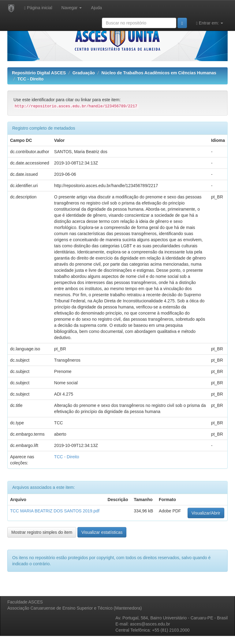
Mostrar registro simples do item (41, 532)
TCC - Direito (30, 78)
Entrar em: (209, 23)
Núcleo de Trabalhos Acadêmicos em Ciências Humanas (159, 72)
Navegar (72, 7)
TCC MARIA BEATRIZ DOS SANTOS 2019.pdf (54, 510)
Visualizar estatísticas (101, 532)
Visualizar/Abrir (206, 513)
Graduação (84, 72)
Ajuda (96, 7)
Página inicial (38, 7)
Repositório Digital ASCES (39, 72)
